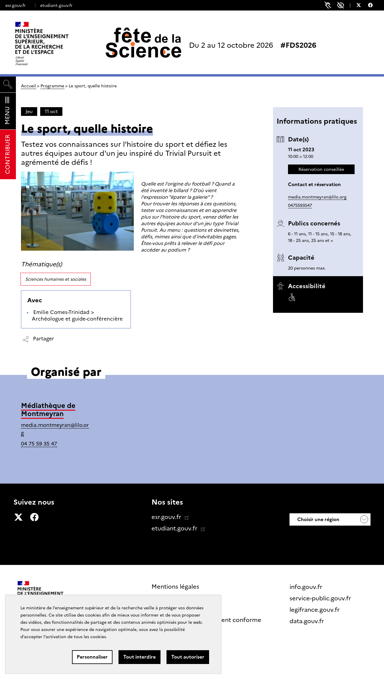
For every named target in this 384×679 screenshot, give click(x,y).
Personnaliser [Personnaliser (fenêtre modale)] (92, 657)
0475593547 (300, 205)
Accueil (28, 86)
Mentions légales (175, 586)
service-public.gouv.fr (321, 598)
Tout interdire (139, 657)
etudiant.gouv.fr (56, 5)
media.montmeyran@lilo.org (317, 197)
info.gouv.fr (307, 586)
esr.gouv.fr (15, 5)
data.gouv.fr (308, 621)
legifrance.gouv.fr (315, 609)
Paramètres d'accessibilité (340, 5)
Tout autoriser (187, 657)
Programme (52, 86)
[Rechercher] (8, 84)
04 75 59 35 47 (39, 443)
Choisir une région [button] (317, 519)
